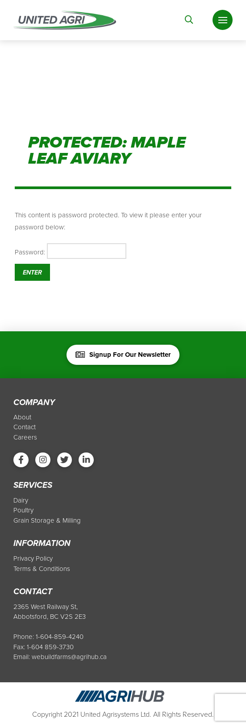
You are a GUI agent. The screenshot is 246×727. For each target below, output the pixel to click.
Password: (70, 251)
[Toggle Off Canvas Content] (223, 20)
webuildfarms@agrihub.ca (69, 657)
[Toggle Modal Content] (189, 20)
